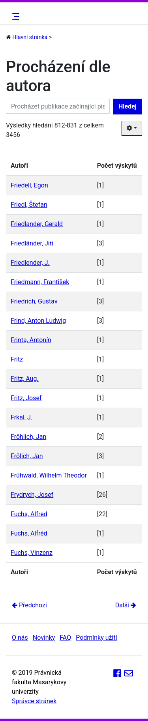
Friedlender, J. (30, 262)
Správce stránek (34, 701)
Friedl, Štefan (29, 204)
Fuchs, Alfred (29, 514)
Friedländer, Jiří (32, 243)
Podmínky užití (96, 637)
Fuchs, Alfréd (29, 533)
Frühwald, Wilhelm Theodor (49, 475)
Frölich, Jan (27, 456)
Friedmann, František (40, 282)
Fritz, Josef (26, 398)
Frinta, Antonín (31, 340)
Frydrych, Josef (32, 494)
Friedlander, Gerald (37, 224)
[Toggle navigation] (14, 16)
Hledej (127, 106)
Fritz (17, 359)
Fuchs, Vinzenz (31, 552)
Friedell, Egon (29, 185)
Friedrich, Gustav (34, 301)
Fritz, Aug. (25, 378)
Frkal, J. (21, 417)
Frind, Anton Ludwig (38, 320)
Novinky (44, 637)
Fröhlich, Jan (28, 436)
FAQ (65, 637)
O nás (20, 637)
